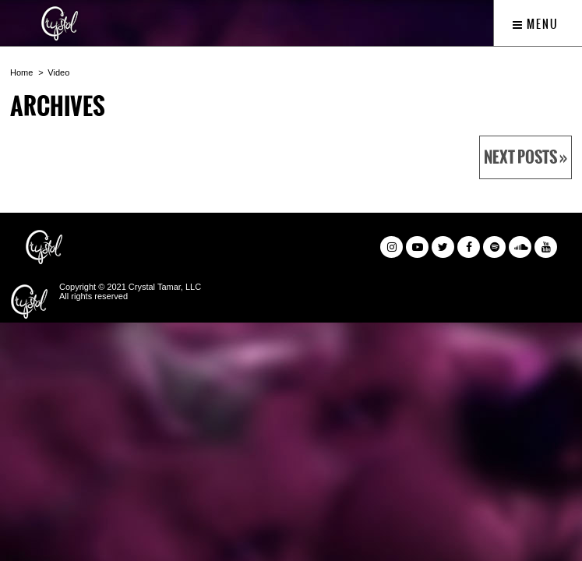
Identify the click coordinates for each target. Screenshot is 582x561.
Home (21, 72)
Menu (536, 24)
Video (58, 72)
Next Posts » (525, 157)
